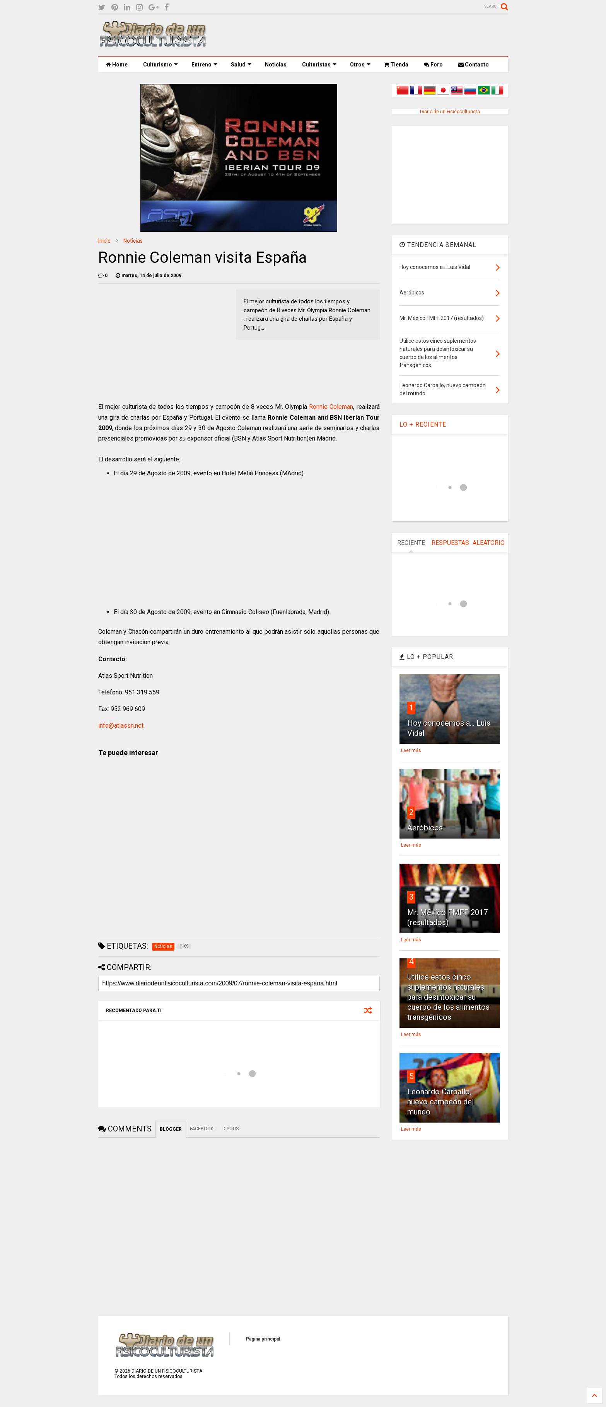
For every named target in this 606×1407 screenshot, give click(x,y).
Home (117, 64)
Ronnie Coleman (331, 406)
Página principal (263, 1339)
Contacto (473, 64)
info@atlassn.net (120, 725)
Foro (433, 64)
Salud (241, 64)
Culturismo (160, 64)
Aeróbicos (425, 827)
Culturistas (319, 64)
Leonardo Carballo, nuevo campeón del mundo (440, 1101)
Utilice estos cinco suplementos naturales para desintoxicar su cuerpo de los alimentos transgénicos (448, 997)
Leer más (411, 750)
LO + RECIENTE (422, 424)
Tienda (396, 64)
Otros (360, 64)
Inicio (104, 241)
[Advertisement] (367, 35)
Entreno (204, 64)
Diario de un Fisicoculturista (450, 111)
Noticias (276, 64)
